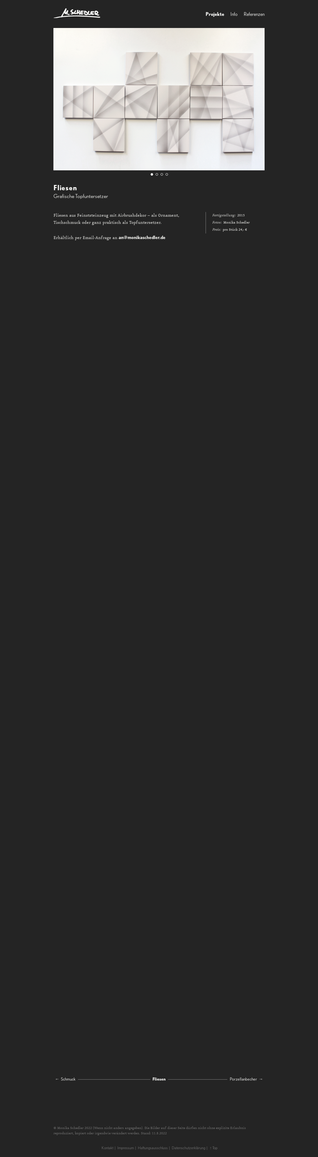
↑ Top (213, 1147)
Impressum (125, 1147)
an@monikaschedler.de (142, 237)
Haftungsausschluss (153, 1147)
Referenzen (254, 14)
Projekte (215, 14)
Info (234, 14)
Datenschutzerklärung (188, 1147)
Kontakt (107, 1147)
